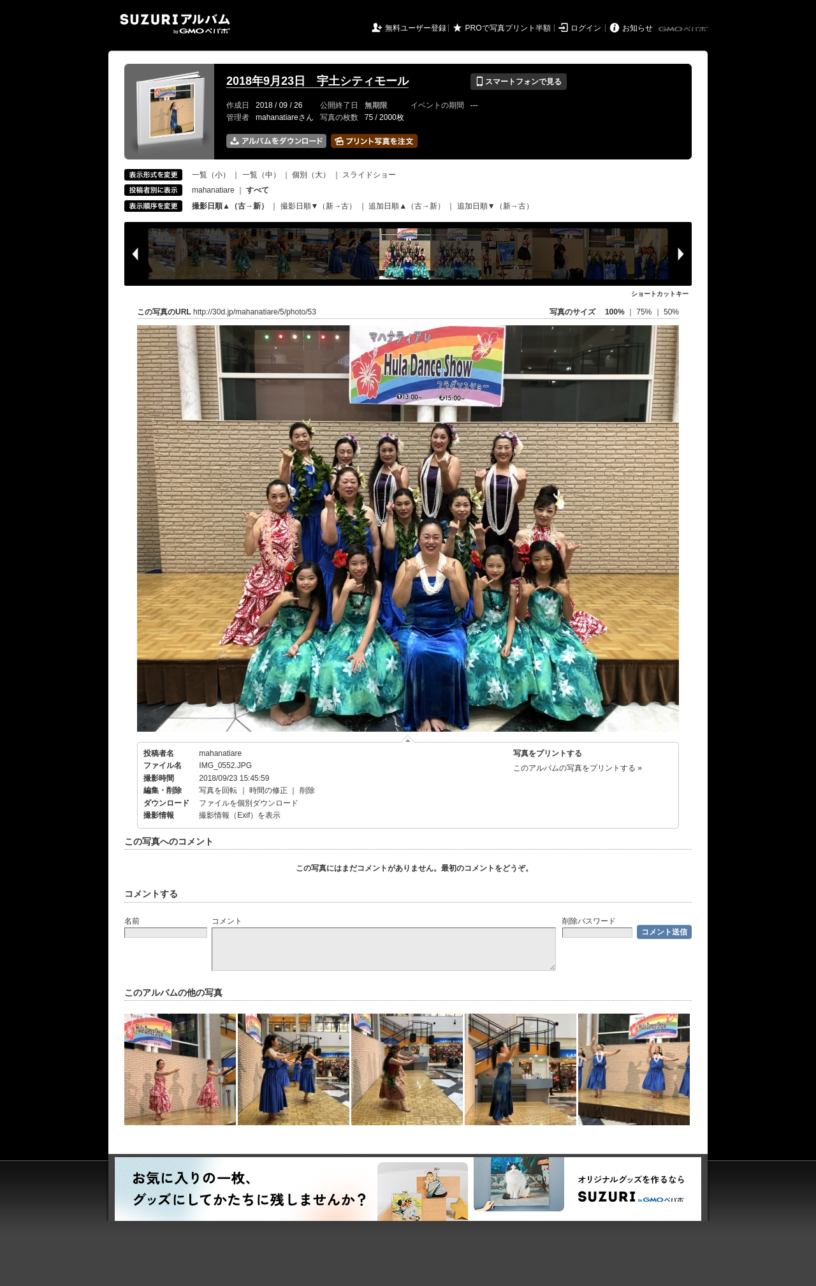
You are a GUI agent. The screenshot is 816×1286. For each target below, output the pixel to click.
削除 (307, 790)
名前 (132, 921)
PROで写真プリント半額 (508, 28)
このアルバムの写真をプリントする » (577, 768)
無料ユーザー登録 (415, 28)
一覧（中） (261, 174)
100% (615, 311)
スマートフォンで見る (519, 81)
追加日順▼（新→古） (495, 206)
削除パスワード (589, 921)
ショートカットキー (659, 293)
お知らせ (637, 28)
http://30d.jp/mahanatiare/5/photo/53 (254, 311)
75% (644, 311)
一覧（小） (211, 174)
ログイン (586, 28)
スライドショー (369, 174)
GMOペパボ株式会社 (684, 29)
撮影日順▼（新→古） (318, 206)
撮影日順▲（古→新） (230, 206)
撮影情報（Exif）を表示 (239, 815)
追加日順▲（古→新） (406, 206)
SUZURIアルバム (175, 24)
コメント (227, 921)
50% (671, 311)
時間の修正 (268, 790)
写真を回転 (218, 790)
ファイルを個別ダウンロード (248, 803)
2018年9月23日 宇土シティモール (317, 81)
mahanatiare (213, 190)
